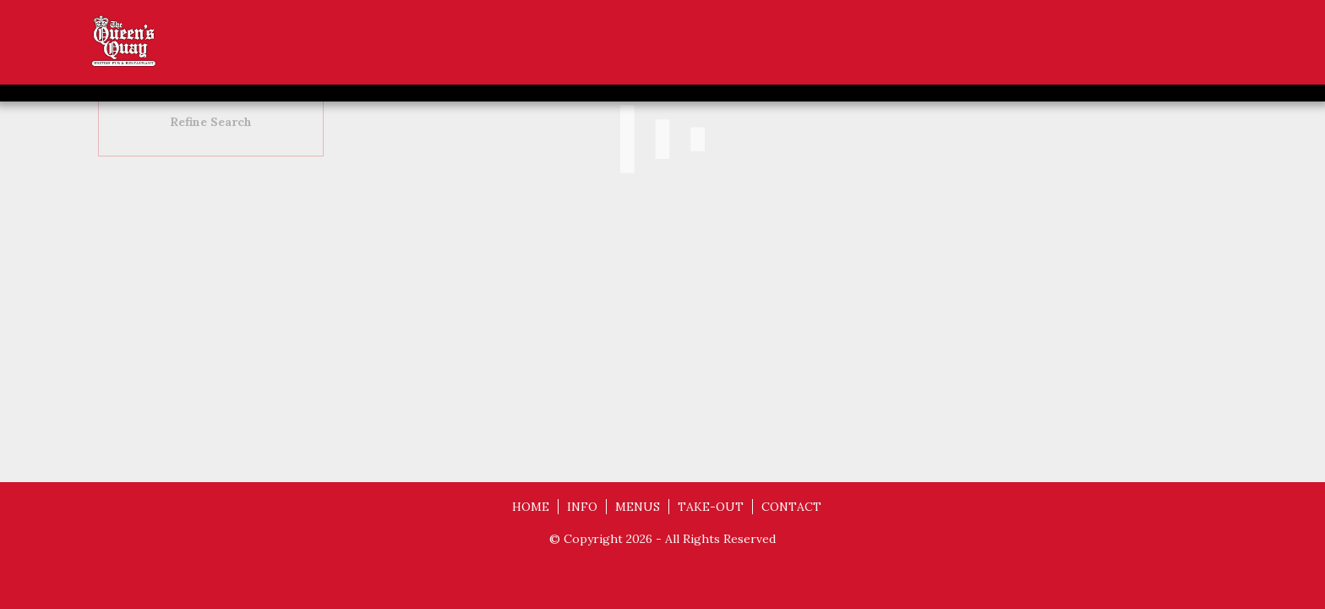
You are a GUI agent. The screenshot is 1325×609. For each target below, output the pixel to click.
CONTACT (791, 506)
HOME (530, 506)
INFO (582, 506)
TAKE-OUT (711, 506)
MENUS (637, 506)
